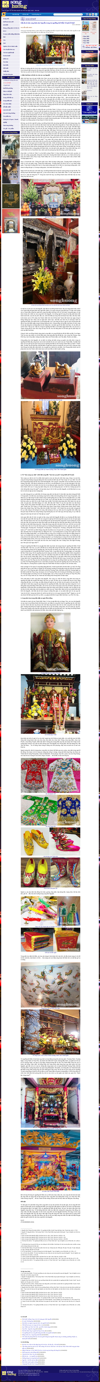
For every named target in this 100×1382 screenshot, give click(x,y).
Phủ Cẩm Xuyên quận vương (30, 1362)
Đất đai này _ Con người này (29, 1356)
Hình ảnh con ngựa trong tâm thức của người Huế (35, 1323)
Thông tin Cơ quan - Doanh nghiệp (10, 121)
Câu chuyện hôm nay (9, 49)
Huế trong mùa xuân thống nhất (30, 1352)
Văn (4, 40)
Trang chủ (6, 18)
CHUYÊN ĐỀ (7, 110)
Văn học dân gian (8, 74)
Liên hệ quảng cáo (36, 14)
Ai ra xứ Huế (7, 82)
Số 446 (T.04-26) (85, 33)
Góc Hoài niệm (7, 104)
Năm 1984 (86, 38)
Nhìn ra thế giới (7, 91)
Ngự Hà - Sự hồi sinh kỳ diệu (30, 1360)
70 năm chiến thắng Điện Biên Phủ (11, 35)
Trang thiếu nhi (7, 100)
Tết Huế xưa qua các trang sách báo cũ (32, 1325)
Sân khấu (5, 65)
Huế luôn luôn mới (8, 21)
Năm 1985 (86, 40)
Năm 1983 (86, 36)
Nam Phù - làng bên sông (28, 1329)
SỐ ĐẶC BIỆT (7, 107)
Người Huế (7, 85)
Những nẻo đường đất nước (11, 80)
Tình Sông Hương (8, 125)
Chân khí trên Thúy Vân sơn (29, 1354)
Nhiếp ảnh (6, 71)
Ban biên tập (15, 14)
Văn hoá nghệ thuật (8, 52)
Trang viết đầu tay (8, 97)
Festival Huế (6, 55)
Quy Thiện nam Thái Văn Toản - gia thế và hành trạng (36, 1327)
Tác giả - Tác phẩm (8, 128)
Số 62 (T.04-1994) (93, 33)
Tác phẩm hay (7, 116)
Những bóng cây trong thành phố (30, 1358)
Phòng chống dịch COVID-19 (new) (11, 29)
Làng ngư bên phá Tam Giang (30, 1364)
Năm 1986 (86, 43)
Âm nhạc (5, 62)
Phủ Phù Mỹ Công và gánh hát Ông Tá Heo (33, 1331)
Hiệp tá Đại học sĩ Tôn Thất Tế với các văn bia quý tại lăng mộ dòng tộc (41, 1350)
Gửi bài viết (25, 14)
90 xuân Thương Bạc (27, 1321)
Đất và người (11, 77)
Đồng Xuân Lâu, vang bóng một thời (31, 1334)
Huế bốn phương (8, 88)
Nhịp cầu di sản (7, 94)
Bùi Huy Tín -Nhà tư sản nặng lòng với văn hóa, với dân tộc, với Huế (40, 1344)
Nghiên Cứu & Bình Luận (10, 46)
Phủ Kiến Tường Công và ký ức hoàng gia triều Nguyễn (37, 1319)
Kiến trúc (5, 59)
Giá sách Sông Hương (9, 113)
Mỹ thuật (5, 68)
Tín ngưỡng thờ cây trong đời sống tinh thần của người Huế (38, 1332)
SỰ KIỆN (5, 25)
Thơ (4, 43)
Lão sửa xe (89, 90)
